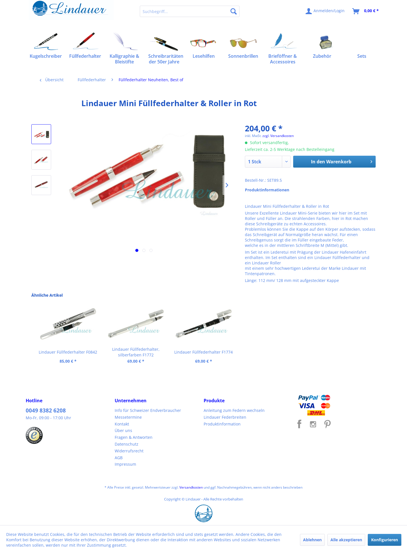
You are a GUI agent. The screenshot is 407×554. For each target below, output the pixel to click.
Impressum (125, 464)
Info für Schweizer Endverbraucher (148, 410)
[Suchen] (234, 11)
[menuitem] (190, 11)
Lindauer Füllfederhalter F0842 (68, 352)
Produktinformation (222, 424)
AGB (119, 457)
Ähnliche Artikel (47, 295)
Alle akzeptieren (346, 539)
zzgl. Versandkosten (278, 135)
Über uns (123, 430)
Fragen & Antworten (134, 437)
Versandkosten (191, 487)
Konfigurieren (384, 539)
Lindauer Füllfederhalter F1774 (203, 352)
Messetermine (128, 417)
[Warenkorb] (366, 11)
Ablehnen (312, 539)
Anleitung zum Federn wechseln (234, 410)
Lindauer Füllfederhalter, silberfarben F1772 (136, 352)
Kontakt (122, 424)
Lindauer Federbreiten (225, 417)
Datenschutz (126, 444)
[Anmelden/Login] (325, 11)
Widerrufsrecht (129, 451)
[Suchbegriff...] (190, 11)
